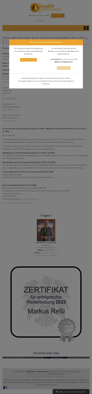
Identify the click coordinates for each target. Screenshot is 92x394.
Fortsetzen (63, 68)
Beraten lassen (28, 60)
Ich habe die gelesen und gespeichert (64, 60)
